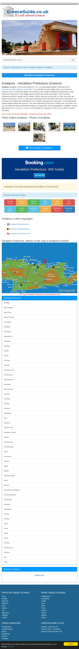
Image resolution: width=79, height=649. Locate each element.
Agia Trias (7, 312)
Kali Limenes (8, 389)
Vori (5, 557)
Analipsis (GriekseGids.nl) (18, 224)
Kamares (7, 399)
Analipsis (7, 327)
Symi (43, 603)
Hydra (43, 617)
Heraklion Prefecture (36, 67)
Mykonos (5, 603)
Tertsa (6, 538)
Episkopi (7, 346)
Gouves (6, 365)
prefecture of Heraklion (24, 89)
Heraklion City (9, 370)
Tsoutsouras (8, 548)
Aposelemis (8, 336)
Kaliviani (7, 394)
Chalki (43, 601)
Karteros (7, 408)
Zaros (6, 562)
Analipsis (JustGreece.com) (18, 234)
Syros (43, 606)
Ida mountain (8, 380)
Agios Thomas (9, 317)
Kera (5, 418)
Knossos (7, 423)
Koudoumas (8, 442)
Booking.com (39, 575)
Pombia (6, 519)
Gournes (7, 360)
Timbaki (7, 543)
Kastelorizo (45, 599)
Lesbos (4, 617)
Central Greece (7, 629)
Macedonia (6, 634)
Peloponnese (6, 627)
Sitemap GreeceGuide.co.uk (51, 631)
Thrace (4, 636)
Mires (6, 480)
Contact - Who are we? (49, 627)
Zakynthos (5, 613)
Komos (6, 437)
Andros (43, 610)
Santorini (5, 601)
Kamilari (7, 404)
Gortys (6, 356)
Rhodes (4, 599)
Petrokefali (8, 500)
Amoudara (7, 322)
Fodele (6, 351)
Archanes (7, 341)
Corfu (4, 606)
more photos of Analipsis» (39, 148)
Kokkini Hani (8, 428)
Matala (6, 471)
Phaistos (7, 504)
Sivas (6, 524)
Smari (6, 528)
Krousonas (8, 456)
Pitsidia (6, 514)
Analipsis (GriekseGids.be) (18, 229)
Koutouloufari (9, 447)
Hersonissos (6, 89)
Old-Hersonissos (10, 495)
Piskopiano (8, 509)
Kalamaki (7, 384)
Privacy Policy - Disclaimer (51, 629)
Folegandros (45, 596)
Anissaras (7, 332)
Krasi (6, 452)
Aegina (43, 615)
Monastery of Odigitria (12, 490)
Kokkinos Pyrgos (10, 432)
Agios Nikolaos (17, 108)
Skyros (43, 613)
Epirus (4, 631)
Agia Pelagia (8, 308)
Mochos (7, 485)
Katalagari (7, 413)
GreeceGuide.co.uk (13, 60)
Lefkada (5, 615)
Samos (4, 608)
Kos (3, 610)
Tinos (43, 608)
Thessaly (5, 638)
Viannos (7, 552)
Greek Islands (16, 67)
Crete (25, 67)
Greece (6, 67)
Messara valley (9, 476)
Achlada (7, 303)
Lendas (6, 461)
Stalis (6, 533)
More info (10, 647)
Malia (6, 466)
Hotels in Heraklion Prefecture (39, 75)
